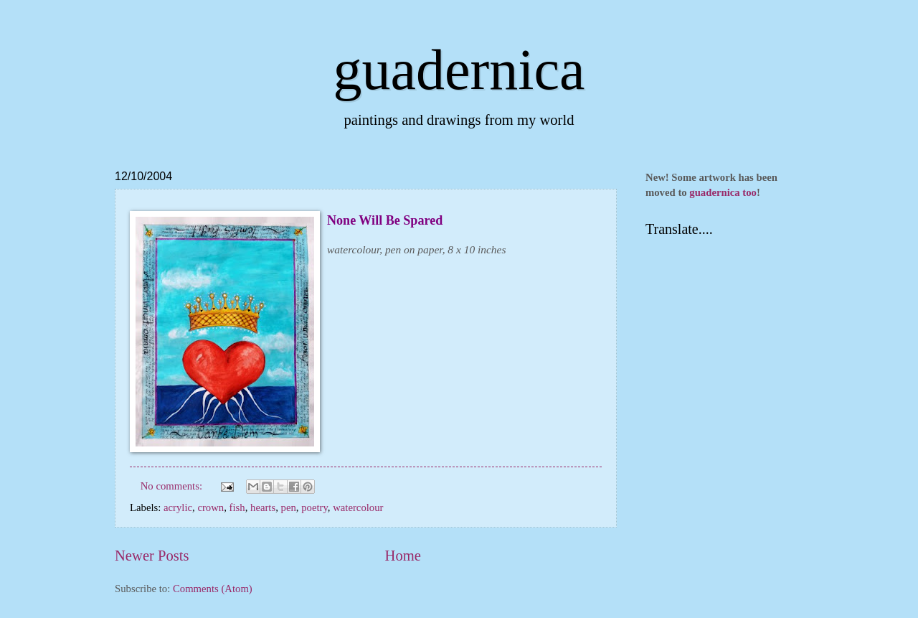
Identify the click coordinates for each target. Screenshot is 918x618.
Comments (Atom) (212, 588)
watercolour (358, 507)
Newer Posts (152, 555)
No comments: (173, 486)
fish (237, 507)
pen (288, 507)
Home (403, 555)
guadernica (459, 69)
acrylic (178, 507)
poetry (314, 507)
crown (210, 507)
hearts (262, 507)
